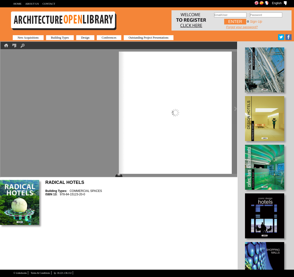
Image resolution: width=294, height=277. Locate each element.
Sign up (256, 21)
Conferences (109, 37)
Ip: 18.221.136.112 (63, 273)
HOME (17, 3)
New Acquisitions (28, 37)
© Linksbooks (20, 273)
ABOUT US (32, 3)
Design (85, 37)
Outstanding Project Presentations (149, 37)
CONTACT (48, 3)
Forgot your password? (242, 27)
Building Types (60, 37)
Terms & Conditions (40, 273)
